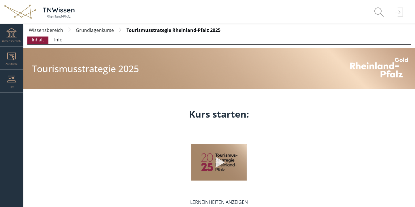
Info (58, 40)
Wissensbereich (46, 30)
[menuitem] (379, 11)
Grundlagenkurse (95, 30)
